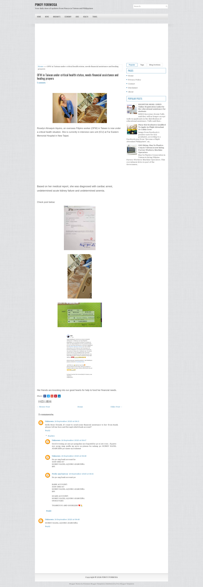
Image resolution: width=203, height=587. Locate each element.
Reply (47, 430)
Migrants (56, 16)
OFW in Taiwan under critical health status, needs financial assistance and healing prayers (77, 76)
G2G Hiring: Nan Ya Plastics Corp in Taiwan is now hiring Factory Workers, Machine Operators (151, 148)
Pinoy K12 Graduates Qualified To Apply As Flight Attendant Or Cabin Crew (152, 127)
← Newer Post (43, 407)
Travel (94, 16)
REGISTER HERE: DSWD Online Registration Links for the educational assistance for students (152, 108)
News (47, 16)
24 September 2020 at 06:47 (73, 440)
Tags (142, 65)
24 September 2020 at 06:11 (66, 421)
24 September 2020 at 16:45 (81, 474)
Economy (68, 16)
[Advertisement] (79, 45)
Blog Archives (154, 65)
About (130, 92)
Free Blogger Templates (125, 584)
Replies (51, 436)
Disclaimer (133, 88)
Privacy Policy (134, 80)
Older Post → (116, 407)
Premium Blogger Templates (93, 584)
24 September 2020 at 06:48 (73, 456)
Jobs (77, 16)
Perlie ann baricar (60, 474)
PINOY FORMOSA (46, 4)
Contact (131, 84)
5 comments (41, 82)
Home (39, 16)
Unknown (49, 421)
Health (85, 16)
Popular (132, 65)
